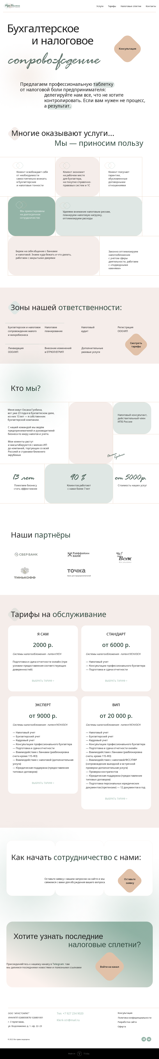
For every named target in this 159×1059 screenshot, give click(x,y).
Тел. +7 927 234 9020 (70, 1013)
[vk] (149, 1039)
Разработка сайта (127, 1022)
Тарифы (112, 6)
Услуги (99, 6)
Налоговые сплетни (131, 6)
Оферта (122, 1026)
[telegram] (143, 1039)
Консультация (125, 1013)
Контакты (151, 6)
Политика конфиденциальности (134, 1017)
